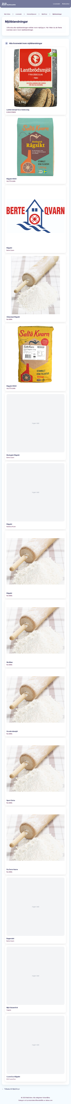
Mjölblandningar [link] (57, 14)
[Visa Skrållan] (35, 633)
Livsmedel (56, 4)
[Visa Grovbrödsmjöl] (35, 702)
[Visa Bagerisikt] (35, 910)
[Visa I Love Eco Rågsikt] (35, 1048)
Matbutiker (65, 4)
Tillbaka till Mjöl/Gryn (11, 1089)
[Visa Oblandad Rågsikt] (35, 288)
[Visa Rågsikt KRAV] (35, 150)
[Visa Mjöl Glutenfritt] (35, 979)
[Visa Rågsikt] (35, 219)
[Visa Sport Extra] (35, 771)
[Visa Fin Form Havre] (35, 840)
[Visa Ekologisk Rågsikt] (35, 426)
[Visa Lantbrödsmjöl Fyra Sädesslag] (35, 81)
